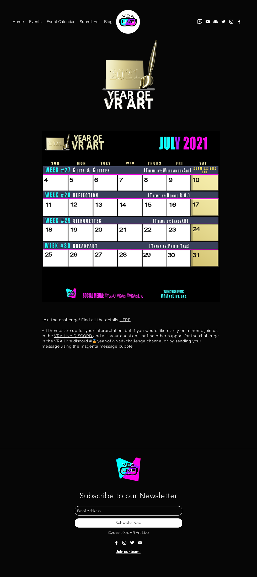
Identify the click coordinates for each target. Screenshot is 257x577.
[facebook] (239, 21)
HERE (125, 320)
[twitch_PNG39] (199, 21)
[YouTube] (207, 21)
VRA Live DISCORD (73, 335)
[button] (35, 22)
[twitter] (223, 21)
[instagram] (231, 21)
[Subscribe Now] (128, 523)
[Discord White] (215, 21)
